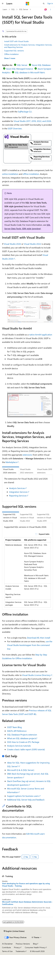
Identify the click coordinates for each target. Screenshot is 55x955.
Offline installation (11, 54)
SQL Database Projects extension (22, 734)
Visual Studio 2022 (32, 243)
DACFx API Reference (16, 730)
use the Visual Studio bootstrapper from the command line (29, 645)
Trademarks (20, 951)
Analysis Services (17, 488)
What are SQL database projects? (22, 738)
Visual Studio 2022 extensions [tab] (26, 471)
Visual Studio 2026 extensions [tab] (9, 471)
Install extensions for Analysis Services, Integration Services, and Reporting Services (28, 45)
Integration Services (18, 491)
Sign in (50, 3)
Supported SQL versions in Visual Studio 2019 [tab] (44, 517)
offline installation (31, 174)
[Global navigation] (2, 3)
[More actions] (50, 9)
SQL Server (23, 9)
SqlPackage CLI (25, 111)
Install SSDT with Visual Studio (16, 41)
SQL (13, 9)
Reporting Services (17, 495)
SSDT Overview (15, 128)
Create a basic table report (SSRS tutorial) (26, 749)
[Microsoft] (27, 3)
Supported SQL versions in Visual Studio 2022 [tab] (27, 517)
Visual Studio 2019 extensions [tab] (44, 471)
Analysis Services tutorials (19, 745)
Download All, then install (38, 637)
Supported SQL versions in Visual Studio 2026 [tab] (10, 517)
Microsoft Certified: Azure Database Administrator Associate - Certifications (27, 903)
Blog (35, 943)
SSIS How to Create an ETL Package (23, 742)
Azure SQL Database (41, 65)
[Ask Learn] (45, 9)
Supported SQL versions (14, 50)
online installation (10, 174)
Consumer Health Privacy (35, 947)
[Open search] (43, 3)
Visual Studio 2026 (12, 243)
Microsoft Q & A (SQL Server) (20, 770)
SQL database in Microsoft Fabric (30, 72)
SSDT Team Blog (14, 727)
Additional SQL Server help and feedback (25, 799)
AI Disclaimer (7, 943)
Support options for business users (23, 796)
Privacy (17, 947)
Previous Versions (23, 943)
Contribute (6, 947)
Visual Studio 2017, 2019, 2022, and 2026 (32, 121)
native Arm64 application (40, 334)
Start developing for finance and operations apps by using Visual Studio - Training (26, 884)
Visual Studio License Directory (36, 675)
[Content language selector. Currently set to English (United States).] (14, 931)
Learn (5, 9)
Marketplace (11, 462)
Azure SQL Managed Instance (19, 68)
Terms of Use (7, 951)
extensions (27, 454)
